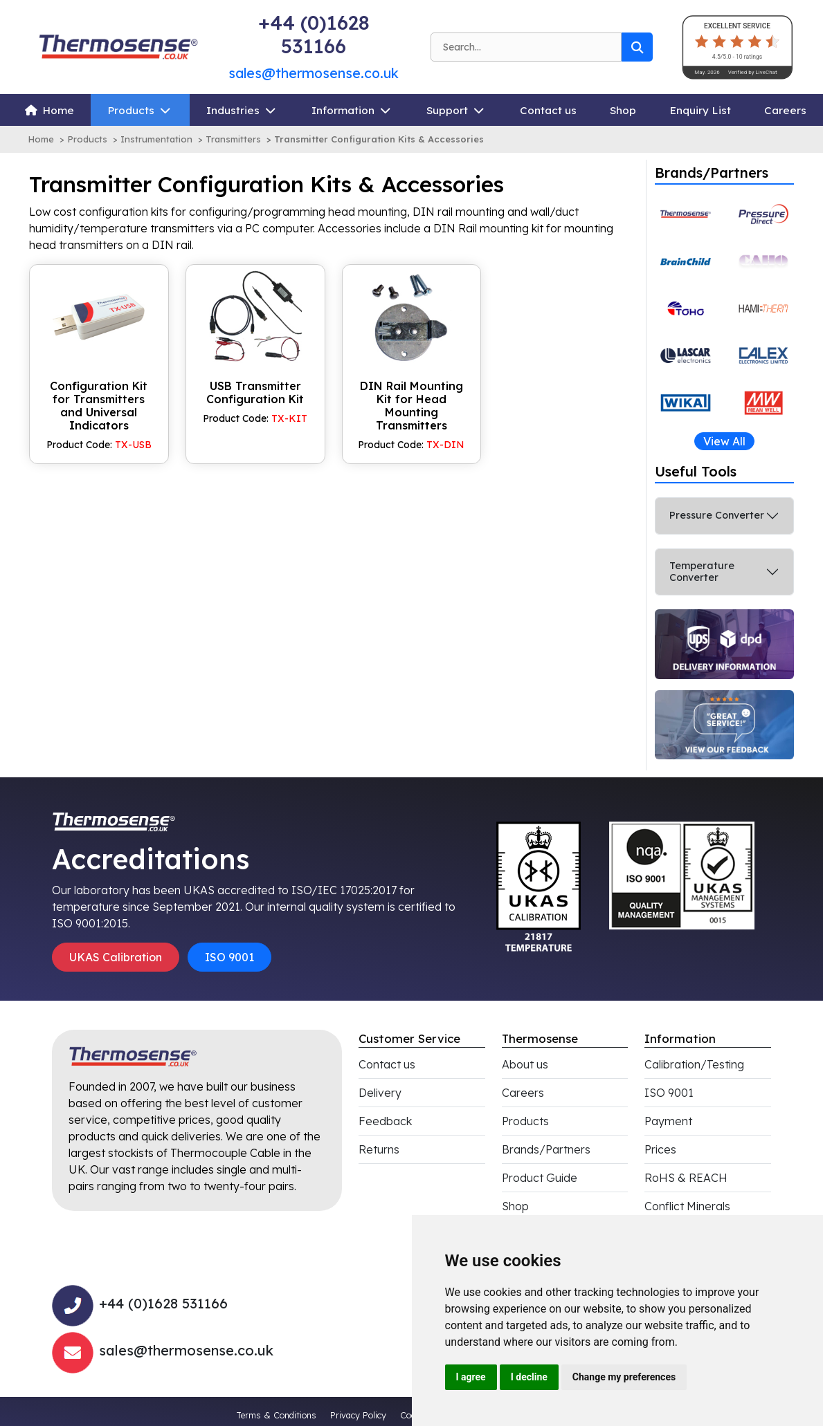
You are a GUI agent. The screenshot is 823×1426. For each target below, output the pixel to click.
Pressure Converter (716, 515)
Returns (379, 1149)
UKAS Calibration (115, 957)
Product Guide (539, 1178)
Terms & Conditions (276, 1414)
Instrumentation (156, 139)
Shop (623, 110)
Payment (668, 1121)
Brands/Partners (546, 1149)
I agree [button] (471, 1376)
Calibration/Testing (694, 1064)
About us (525, 1064)
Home (58, 110)
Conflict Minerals (687, 1206)
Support (447, 110)
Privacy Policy (358, 1414)
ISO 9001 (229, 957)
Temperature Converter (701, 571)
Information (342, 110)
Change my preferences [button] (624, 1376)
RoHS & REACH (685, 1178)
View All (724, 441)
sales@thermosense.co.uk (313, 73)
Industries (233, 110)
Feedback (385, 1121)
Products (130, 110)
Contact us (548, 110)
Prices (660, 1149)
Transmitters (233, 139)
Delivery (380, 1093)
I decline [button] (529, 1376)
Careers (785, 110)
